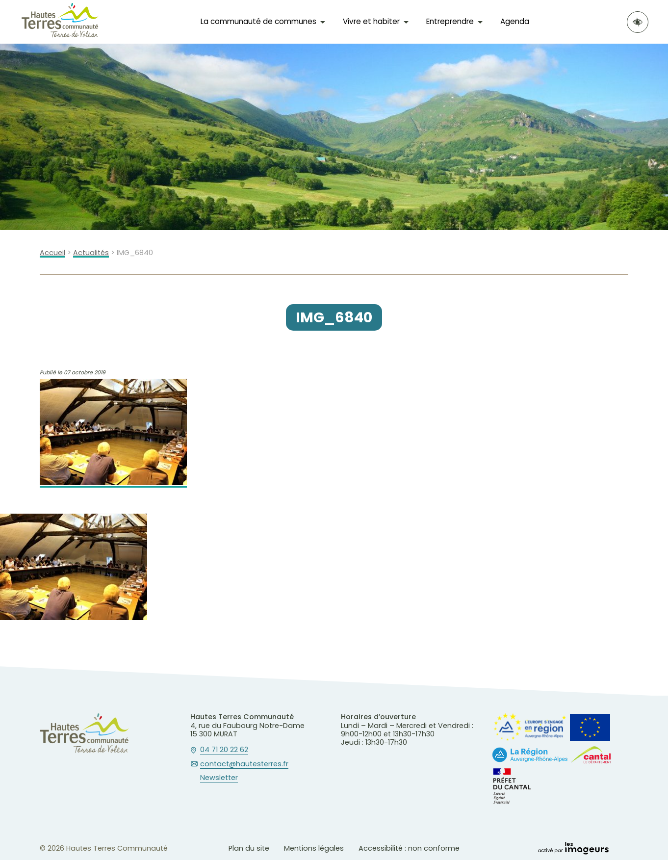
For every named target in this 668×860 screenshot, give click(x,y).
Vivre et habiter (371, 21)
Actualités (91, 253)
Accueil (52, 253)
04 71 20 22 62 (224, 750)
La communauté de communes (258, 21)
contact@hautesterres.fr (244, 764)
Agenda (514, 21)
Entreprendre (450, 21)
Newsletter (219, 778)
